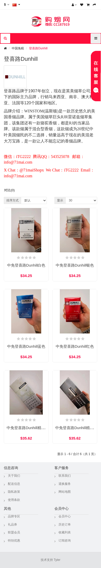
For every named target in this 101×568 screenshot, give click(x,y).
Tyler (57, 560)
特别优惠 (14, 540)
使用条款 (14, 500)
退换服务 (65, 484)
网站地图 (65, 491)
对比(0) (9, 190)
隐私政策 (14, 491)
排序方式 (12, 200)
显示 (60, 200)
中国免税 (18, 48)
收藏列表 (65, 532)
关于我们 (14, 475)
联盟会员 (14, 532)
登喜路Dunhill (38, 48)
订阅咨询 (65, 540)
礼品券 (12, 524)
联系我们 (65, 475)
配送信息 (14, 484)
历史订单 (65, 524)
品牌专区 (14, 516)
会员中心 (65, 516)
